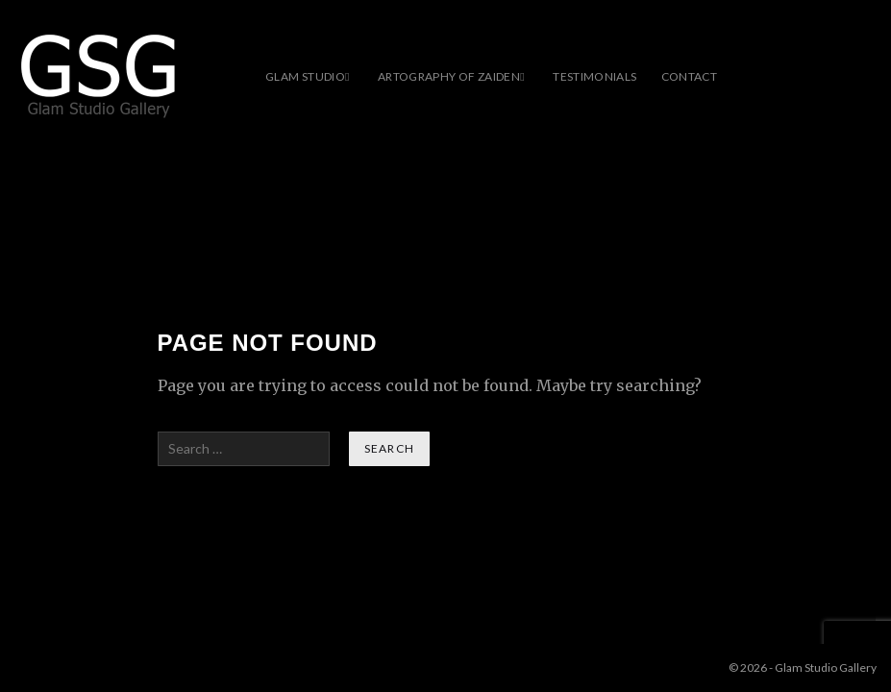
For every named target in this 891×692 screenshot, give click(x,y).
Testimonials (594, 76)
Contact (689, 76)
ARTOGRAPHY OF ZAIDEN (449, 76)
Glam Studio (305, 76)
